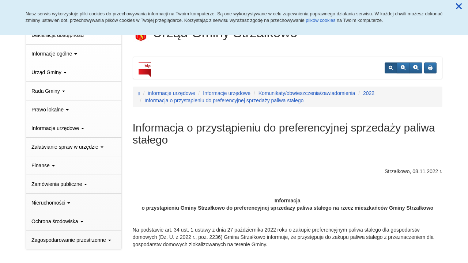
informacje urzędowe (171, 93)
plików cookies (320, 20)
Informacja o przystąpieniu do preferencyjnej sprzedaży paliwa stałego (223, 100)
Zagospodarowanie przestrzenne (71, 240)
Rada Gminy (48, 91)
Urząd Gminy (49, 72)
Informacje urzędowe (57, 128)
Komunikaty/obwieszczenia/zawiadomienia (306, 93)
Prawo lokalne (50, 110)
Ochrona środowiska (57, 221)
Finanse (43, 165)
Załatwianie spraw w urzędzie (67, 147)
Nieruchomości (50, 203)
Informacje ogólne (54, 54)
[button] (459, 6)
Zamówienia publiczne (59, 184)
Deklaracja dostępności (57, 35)
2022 (368, 93)
